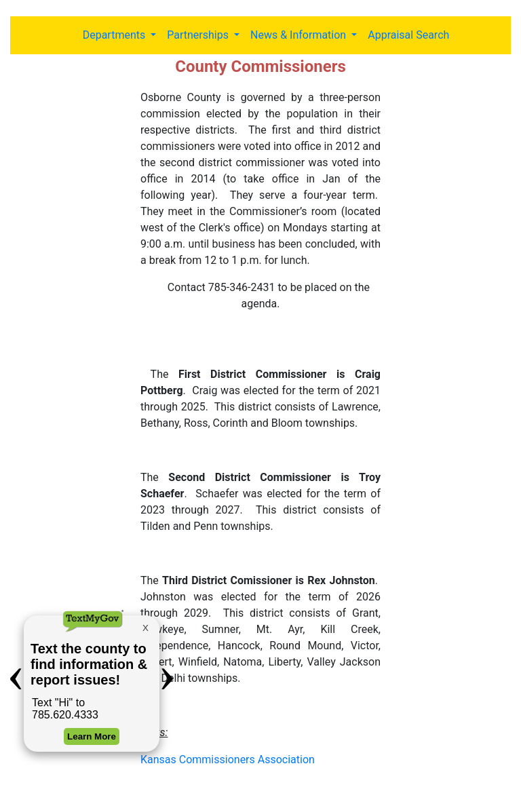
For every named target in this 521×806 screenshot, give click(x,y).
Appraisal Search (408, 34)
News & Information (299, 34)
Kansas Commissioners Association (227, 759)
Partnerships (199, 34)
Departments (116, 34)
